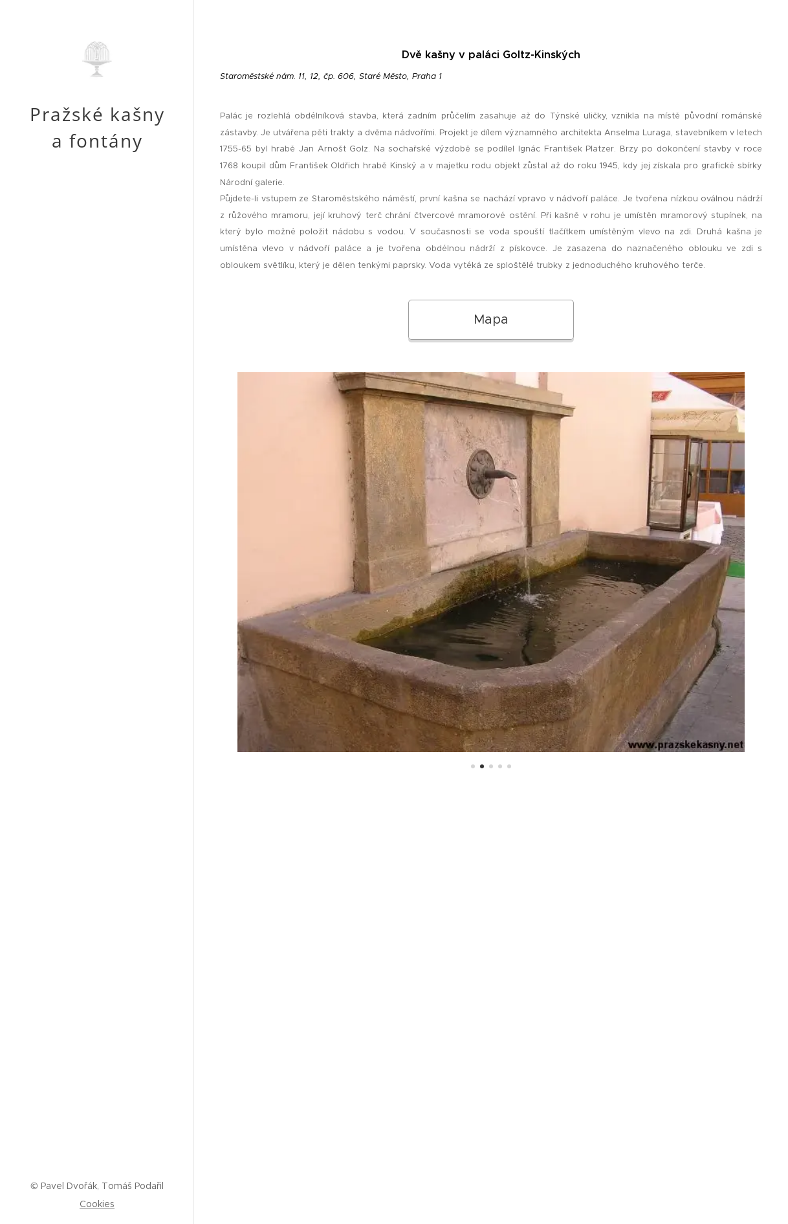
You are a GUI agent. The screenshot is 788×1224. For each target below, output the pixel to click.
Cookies (97, 1204)
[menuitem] (97, 611)
